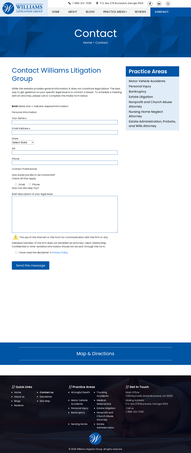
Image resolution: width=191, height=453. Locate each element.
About (72, 12)
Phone (65, 160)
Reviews (140, 12)
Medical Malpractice (104, 402)
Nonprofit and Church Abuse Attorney (150, 104)
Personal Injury (140, 86)
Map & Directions (95, 354)
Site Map (45, 401)
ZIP (65, 150)
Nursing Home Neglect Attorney (146, 114)
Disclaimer (46, 396)
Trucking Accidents (103, 394)
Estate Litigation (141, 97)
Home (56, 12)
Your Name (65, 120)
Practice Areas (114, 12)
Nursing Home (79, 424)
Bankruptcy (137, 91)
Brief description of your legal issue (65, 213)
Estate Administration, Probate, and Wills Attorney (152, 123)
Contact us (47, 392)
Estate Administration (105, 425)
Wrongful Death (80, 392)
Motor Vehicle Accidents (147, 81)
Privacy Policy (60, 252)
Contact (162, 12)
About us (19, 396)
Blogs (90, 12)
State (23, 140)
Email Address (65, 130)
